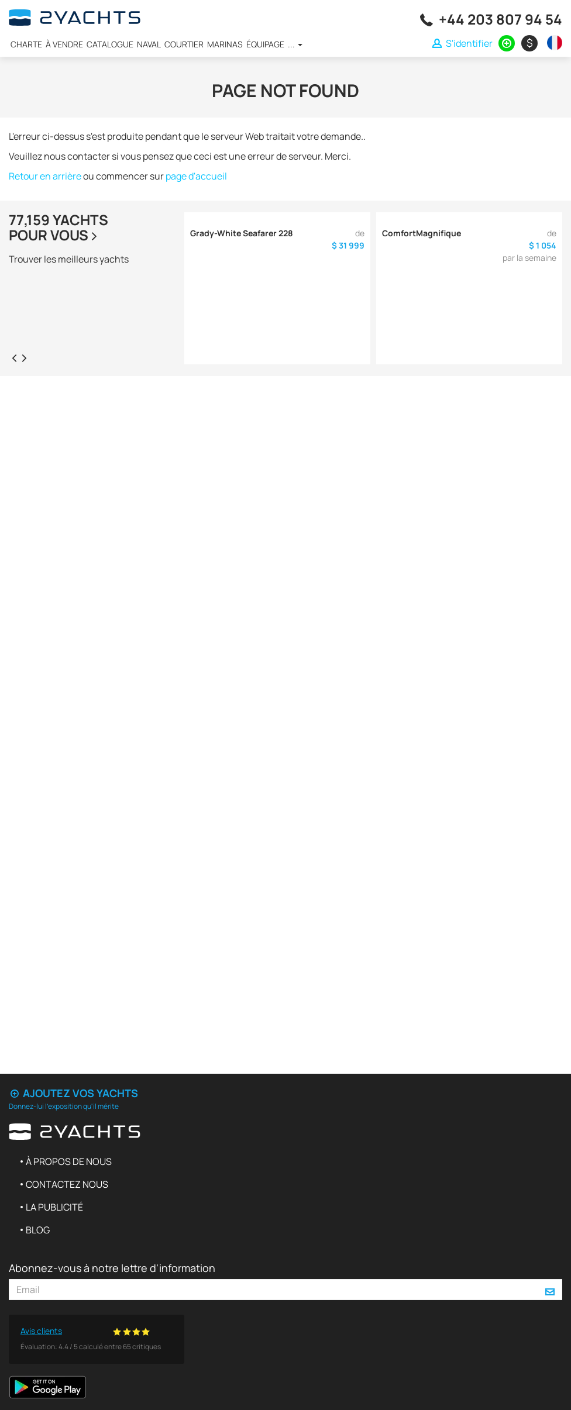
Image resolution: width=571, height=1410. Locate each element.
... (295, 44)
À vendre (64, 44)
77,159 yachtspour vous (58, 227)
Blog (38, 1229)
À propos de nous (69, 1161)
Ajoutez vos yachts (73, 1093)
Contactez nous (67, 1184)
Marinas (225, 44)
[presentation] (14, 357)
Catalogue (110, 44)
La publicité (54, 1207)
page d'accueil (196, 176)
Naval (149, 44)
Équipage (265, 44)
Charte (26, 44)
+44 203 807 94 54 (500, 19)
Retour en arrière (45, 176)
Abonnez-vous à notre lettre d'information (112, 1268)
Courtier (184, 44)
